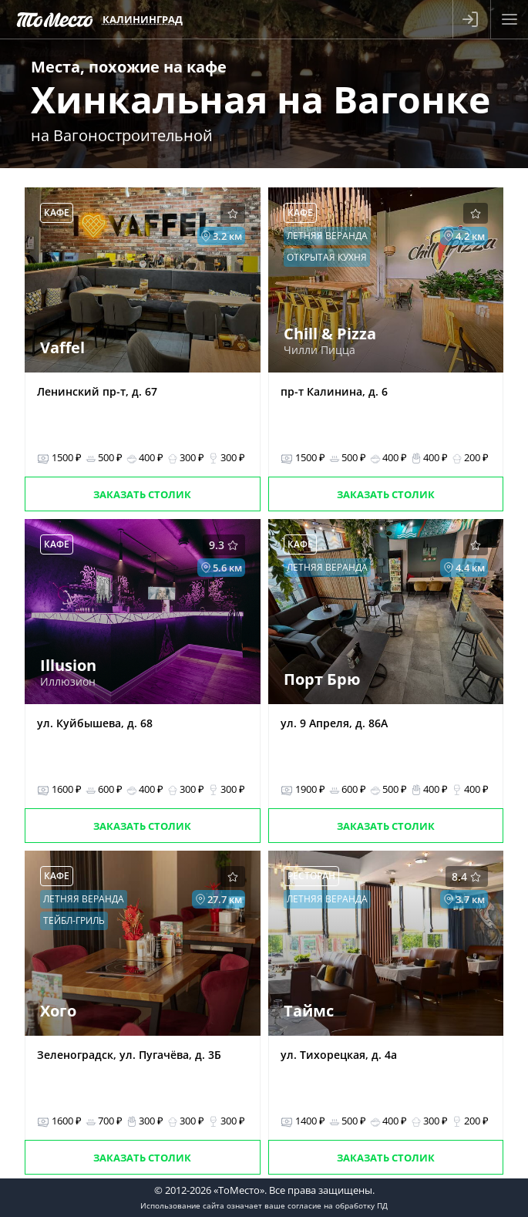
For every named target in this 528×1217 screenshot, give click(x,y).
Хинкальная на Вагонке (260, 99)
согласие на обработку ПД (338, 1205)
